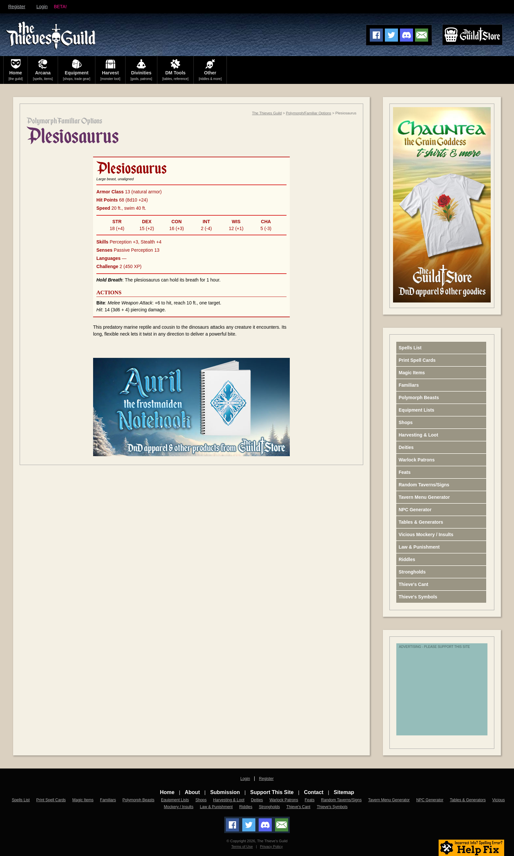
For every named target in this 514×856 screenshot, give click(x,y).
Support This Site (271, 792)
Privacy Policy (271, 846)
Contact (314, 792)
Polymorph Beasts (419, 397)
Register (16, 6)
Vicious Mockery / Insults (426, 534)
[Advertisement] (450, 693)
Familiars (409, 385)
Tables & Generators (421, 522)
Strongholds (412, 571)
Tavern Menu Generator (424, 497)
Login (42, 6)
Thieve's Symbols (418, 596)
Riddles (407, 559)
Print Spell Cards (417, 360)
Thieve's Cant (413, 584)
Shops (406, 422)
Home (167, 792)
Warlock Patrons (417, 459)
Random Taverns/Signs (424, 484)
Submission (225, 792)
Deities (406, 447)
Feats (405, 472)
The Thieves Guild (267, 113)
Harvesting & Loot (418, 435)
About (192, 792)
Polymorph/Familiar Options (308, 113)
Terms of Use (242, 846)
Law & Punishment (419, 547)
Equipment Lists (416, 410)
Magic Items (412, 372)
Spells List (410, 347)
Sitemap (344, 792)
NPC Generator (415, 509)
